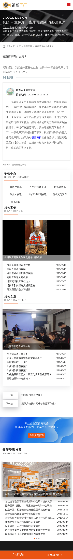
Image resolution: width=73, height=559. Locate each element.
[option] (36, 498)
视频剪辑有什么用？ (44, 46)
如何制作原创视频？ (17, 366)
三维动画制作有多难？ (18, 378)
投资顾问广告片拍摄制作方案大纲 (22, 526)
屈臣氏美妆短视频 (16, 269)
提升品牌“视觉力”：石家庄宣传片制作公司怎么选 (30, 505)
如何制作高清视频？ (17, 370)
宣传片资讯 (16, 187)
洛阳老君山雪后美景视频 (20, 273)
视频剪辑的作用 (19, 164)
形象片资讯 (16, 194)
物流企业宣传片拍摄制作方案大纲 (22, 522)
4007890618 (54, 554)
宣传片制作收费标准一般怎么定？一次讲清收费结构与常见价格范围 (30, 518)
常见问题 (28, 46)
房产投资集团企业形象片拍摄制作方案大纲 (27, 530)
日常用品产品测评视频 (18, 289)
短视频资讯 (60, 187)
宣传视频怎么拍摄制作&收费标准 (22, 513)
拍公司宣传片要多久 (17, 354)
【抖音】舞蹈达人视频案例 (21, 285)
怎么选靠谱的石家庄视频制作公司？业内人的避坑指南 (30, 501)
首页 (19, 46)
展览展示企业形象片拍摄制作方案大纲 (25, 534)
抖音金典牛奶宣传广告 (18, 265)
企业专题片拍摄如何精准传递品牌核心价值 (27, 509)
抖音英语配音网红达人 (18, 281)
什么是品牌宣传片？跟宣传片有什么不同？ (29, 374)
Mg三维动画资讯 (37, 194)
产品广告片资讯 (38, 187)
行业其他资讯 (60, 194)
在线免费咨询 (37, 435)
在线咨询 (18, 554)
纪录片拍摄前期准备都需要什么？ (24, 358)
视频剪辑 (36, 137)
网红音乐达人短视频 (17, 277)
